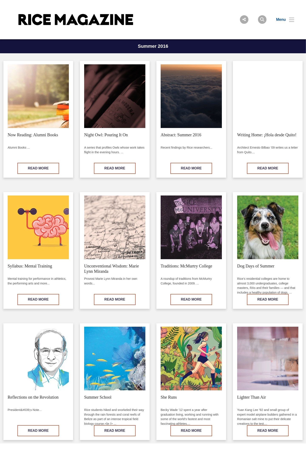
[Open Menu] (282, 19)
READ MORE (38, 168)
